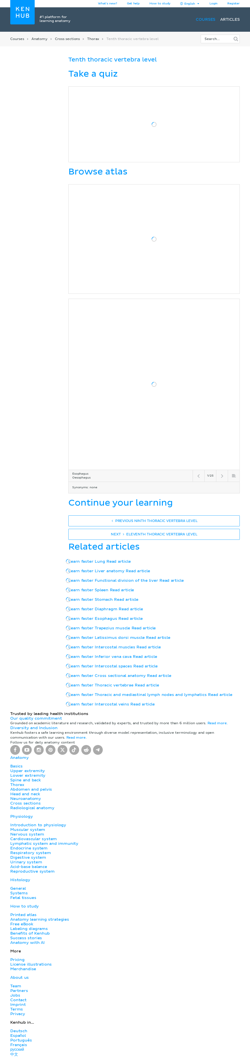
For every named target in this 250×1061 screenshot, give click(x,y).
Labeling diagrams (29, 929)
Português (21, 1040)
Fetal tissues (23, 898)
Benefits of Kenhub (30, 933)
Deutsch (18, 1031)
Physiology (21, 816)
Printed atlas (23, 915)
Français (18, 1045)
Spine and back (25, 780)
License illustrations (31, 964)
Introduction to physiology (38, 825)
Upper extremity (27, 771)
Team (15, 986)
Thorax (93, 39)
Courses (205, 19)
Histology (20, 880)
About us (19, 977)
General (18, 888)
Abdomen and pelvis (31, 789)
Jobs (15, 995)
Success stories (26, 938)
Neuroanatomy (25, 799)
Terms (16, 1009)
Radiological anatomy (32, 808)
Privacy (17, 1014)
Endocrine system (29, 848)
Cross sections (67, 39)
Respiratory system (30, 853)
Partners (19, 991)
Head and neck (25, 794)
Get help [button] (133, 3)
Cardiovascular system (33, 839)
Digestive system (28, 857)
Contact (18, 1000)
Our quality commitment (36, 718)
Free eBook (21, 924)
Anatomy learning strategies (39, 919)
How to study (159, 3)
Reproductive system (32, 871)
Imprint (18, 1005)
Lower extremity (27, 775)
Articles (230, 19)
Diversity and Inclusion (34, 728)
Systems (19, 893)
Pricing (17, 960)
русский (17, 1049)
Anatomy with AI (27, 943)
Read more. (218, 723)
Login (213, 3)
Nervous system (27, 834)
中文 (14, 1054)
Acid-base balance (28, 867)
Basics (16, 766)
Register (233, 3)
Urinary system (26, 862)
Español (18, 1036)
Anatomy (39, 39)
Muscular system (27, 830)
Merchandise (23, 969)
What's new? (107, 3)
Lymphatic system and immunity (44, 844)
